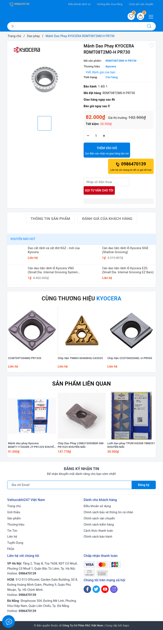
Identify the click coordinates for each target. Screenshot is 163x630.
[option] (44, 78)
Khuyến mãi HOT (23, 239)
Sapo (126, 625)
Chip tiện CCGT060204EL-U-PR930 (129, 358)
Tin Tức (12, 530)
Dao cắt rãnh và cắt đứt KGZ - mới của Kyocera (54, 250)
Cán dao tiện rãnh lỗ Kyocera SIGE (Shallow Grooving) (125, 250)
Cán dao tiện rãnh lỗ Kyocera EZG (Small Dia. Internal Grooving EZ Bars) (128, 270)
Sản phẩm (14, 518)
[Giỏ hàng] (140, 16)
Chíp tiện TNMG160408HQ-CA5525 (80, 358)
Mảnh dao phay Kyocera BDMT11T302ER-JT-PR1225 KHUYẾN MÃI (32, 445)
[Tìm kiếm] (149, 26)
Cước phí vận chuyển (141, 4)
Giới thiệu (13, 512)
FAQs (10, 549)
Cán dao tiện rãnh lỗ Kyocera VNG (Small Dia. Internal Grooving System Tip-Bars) (53, 270)
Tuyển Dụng (15, 542)
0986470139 (19, 4)
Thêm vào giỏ (107, 151)
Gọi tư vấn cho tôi (99, 190)
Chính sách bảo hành (98, 536)
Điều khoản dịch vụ (79, 4)
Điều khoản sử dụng (97, 506)
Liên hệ (12, 536)
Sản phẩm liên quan (81, 383)
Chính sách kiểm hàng (99, 524)
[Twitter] (96, 589)
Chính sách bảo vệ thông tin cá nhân (108, 512)
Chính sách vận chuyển (99, 518)
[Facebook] (87, 589)
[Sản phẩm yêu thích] (131, 16)
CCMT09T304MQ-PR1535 (24, 358)
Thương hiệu (15, 524)
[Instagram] (114, 589)
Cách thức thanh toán (98, 530)
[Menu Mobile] (152, 16)
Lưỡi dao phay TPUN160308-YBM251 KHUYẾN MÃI (131, 445)
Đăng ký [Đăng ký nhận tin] (143, 485)
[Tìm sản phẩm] (75, 26)
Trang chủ (14, 506)
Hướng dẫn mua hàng (109, 4)
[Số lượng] (96, 135)
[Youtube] (105, 589)
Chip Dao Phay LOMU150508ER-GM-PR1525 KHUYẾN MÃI (81, 445)
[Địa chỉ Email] (69, 485)
